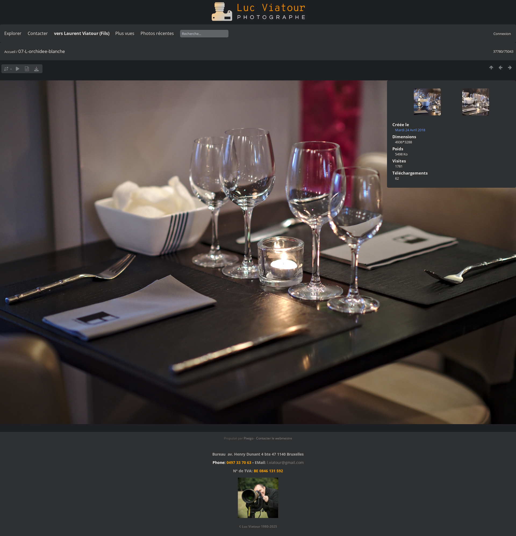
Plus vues (124, 33)
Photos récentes (157, 33)
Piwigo (248, 438)
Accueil (9, 51)
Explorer (13, 33)
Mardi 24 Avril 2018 (410, 129)
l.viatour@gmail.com (285, 462)
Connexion (502, 33)
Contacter (38, 33)
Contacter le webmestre (274, 438)
